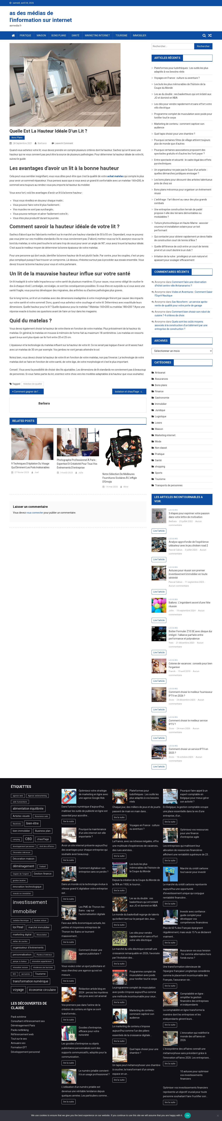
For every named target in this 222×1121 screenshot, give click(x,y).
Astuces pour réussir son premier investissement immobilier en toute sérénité (188, 574)
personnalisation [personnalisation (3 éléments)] (22, 954)
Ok (187, 1115)
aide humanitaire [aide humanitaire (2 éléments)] (20, 802)
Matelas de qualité (32, 384)
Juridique (160, 410)
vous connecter (34, 512)
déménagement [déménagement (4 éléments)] (23, 866)
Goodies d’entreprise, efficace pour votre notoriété (90, 1031)
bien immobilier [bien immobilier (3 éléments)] (21, 830)
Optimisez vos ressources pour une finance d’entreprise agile (194, 833)
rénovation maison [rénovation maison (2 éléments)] (20, 967)
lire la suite (68, 821)
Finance (159, 391)
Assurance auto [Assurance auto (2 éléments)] (41, 816)
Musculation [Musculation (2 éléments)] (42, 935)
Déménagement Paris (23, 1025)
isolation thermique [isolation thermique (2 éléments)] (21, 920)
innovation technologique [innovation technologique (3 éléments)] (27, 886)
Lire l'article (159, 531)
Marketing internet (97, 35)
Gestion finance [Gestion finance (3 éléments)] (43, 873)
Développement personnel (25, 1052)
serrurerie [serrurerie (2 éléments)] (25, 974)
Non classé (161, 447)
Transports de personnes (168, 485)
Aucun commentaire (179, 586)
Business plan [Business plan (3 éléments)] (42, 830)
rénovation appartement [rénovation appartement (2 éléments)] (42, 961)
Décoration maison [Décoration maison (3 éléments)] (23, 858)
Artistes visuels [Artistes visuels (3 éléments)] (21, 816)
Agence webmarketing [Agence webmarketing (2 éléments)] (37, 796)
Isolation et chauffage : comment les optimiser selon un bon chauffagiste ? (130, 391)
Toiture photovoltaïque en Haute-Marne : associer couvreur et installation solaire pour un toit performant (181, 227)
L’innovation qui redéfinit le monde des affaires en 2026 (194, 1036)
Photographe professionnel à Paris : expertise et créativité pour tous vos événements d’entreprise (77, 464)
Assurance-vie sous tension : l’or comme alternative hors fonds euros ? (195, 954)
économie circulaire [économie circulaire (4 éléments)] (42, 990)
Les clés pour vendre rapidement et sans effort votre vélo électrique (144, 936)
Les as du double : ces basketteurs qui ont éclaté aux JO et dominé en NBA (144, 902)
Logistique (160, 416)
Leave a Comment (64, 143)
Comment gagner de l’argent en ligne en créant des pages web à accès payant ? (29, 391)
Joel (37, 472)
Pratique (25, 35)
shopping (160, 466)
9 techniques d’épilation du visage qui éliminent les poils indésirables (30, 465)
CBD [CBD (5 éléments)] (28, 839)
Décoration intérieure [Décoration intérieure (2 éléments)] (21, 852)
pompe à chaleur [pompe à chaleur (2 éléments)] (20, 961)
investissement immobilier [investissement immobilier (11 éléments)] (30, 906)
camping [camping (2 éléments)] (16, 839)
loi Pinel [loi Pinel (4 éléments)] (18, 927)
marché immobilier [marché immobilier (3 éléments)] (39, 927)
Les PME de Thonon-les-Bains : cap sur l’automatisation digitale (92, 910)
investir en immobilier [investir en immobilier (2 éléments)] (22, 893)
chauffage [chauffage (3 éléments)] (43, 839)
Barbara (42, 143)
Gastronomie (162, 397)
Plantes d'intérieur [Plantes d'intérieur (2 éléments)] (44, 955)
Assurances (161, 378)
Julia (80, 472)
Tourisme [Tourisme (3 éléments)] (40, 973)
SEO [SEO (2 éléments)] (14, 974)
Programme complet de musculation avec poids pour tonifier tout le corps (143, 975)
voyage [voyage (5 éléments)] (18, 990)
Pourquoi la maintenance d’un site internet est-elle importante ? (92, 833)
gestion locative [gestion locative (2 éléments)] (19, 880)
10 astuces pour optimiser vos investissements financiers (194, 1075)
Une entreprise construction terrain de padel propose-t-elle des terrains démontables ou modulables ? (178, 213)
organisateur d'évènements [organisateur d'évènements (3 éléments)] (28, 947)
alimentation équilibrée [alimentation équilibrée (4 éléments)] (28, 808)
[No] (217, 1115)
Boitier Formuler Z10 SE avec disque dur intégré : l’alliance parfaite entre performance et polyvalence (190, 635)
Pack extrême (18, 1016)
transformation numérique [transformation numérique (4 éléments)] (30, 981)
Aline (125, 487)
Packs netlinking (20, 1030)
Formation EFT (19, 1047)
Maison (41, 35)
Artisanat (160, 372)
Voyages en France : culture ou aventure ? (177, 78)
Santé (75, 35)
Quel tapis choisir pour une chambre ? (174, 133)
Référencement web (22, 1034)
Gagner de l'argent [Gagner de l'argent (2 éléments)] (21, 874)
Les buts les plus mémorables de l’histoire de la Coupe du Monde (145, 868)
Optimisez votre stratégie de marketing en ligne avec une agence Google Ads (93, 794)
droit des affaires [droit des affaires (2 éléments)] (47, 846)
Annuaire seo (18, 1043)
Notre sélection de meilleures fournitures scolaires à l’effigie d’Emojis (120, 478)
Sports (158, 472)
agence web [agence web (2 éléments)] (18, 796)
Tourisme (121, 35)
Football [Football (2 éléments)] (42, 866)
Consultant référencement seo (28, 1021)
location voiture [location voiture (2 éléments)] (40, 920)
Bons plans (59, 35)
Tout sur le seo (19, 1038)
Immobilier (139, 35)
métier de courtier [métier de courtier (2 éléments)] (20, 941)
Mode (158, 441)
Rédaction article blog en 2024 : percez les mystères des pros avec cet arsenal (93, 992)
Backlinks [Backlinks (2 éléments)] (17, 824)
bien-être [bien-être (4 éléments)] (32, 823)
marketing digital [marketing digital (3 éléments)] (22, 934)
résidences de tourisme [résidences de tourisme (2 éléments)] (43, 967)
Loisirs (158, 422)
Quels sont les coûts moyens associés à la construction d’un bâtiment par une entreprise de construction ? (181, 325)
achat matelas (115, 176)
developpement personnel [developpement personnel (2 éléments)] (23, 846)
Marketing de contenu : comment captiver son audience (142, 1014)
